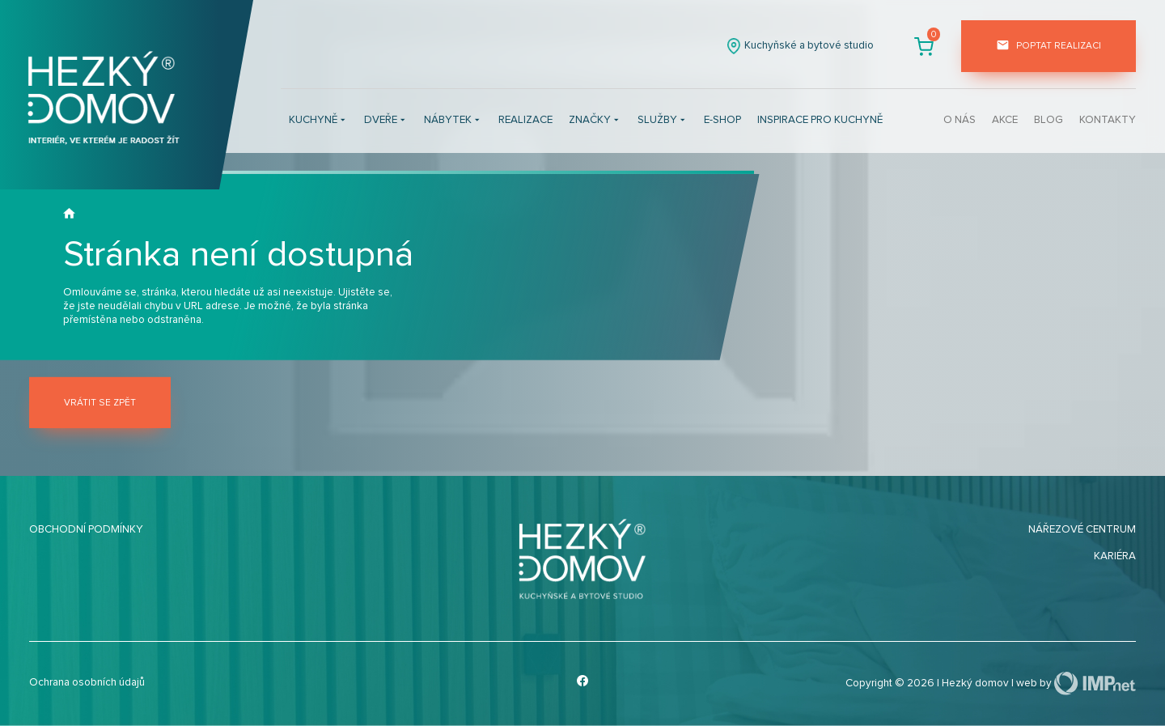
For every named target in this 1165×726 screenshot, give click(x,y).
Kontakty (1107, 119)
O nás (959, 119)
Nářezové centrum (1082, 529)
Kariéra (1115, 556)
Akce (1005, 119)
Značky (595, 121)
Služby (663, 121)
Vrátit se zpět (100, 402)
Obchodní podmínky (86, 529)
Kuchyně (318, 121)
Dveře (386, 121)
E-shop (722, 119)
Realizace (525, 119)
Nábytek (453, 121)
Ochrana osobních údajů (87, 682)
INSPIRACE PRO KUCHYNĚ (820, 119)
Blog (1048, 119)
